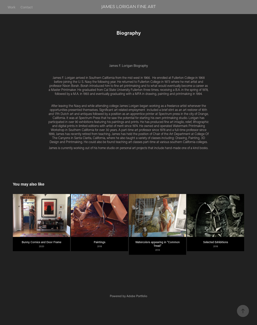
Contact (26, 7)
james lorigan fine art (128, 7)
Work (11, 7)
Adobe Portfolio (136, 296)
